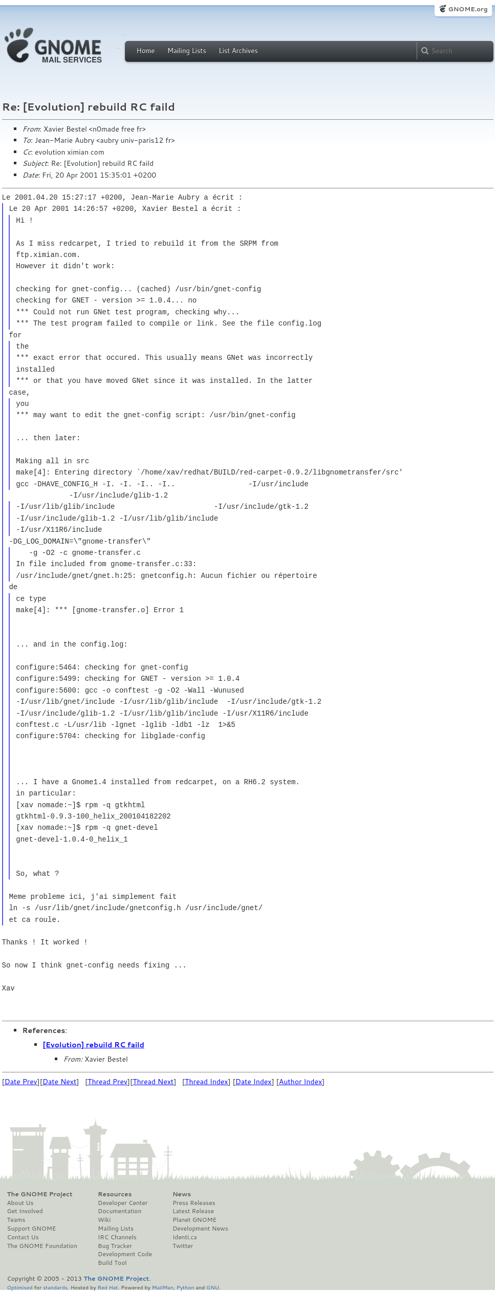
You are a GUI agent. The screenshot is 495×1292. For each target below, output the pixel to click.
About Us (20, 1203)
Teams (16, 1220)
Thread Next (153, 1081)
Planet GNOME (195, 1220)
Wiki (104, 1220)
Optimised (20, 1287)
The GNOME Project (40, 1194)
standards (55, 1287)
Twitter (183, 1246)
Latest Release (193, 1211)
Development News (200, 1228)
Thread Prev (107, 1081)
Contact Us (23, 1237)
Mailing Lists (186, 50)
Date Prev (21, 1081)
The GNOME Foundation (42, 1246)
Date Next (59, 1081)
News (182, 1194)
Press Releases (194, 1203)
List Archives (238, 50)
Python (186, 1287)
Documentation (119, 1211)
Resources (115, 1194)
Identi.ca (185, 1237)
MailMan (163, 1287)
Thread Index (206, 1081)
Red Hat (107, 1287)
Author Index (300, 1081)
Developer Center (122, 1203)
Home (146, 50)
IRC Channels (117, 1237)
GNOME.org (467, 9)
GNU (212, 1287)
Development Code (125, 1254)
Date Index (253, 1081)
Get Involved (25, 1211)
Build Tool (112, 1263)
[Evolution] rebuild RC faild (93, 1045)
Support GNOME (31, 1228)
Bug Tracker (115, 1246)
